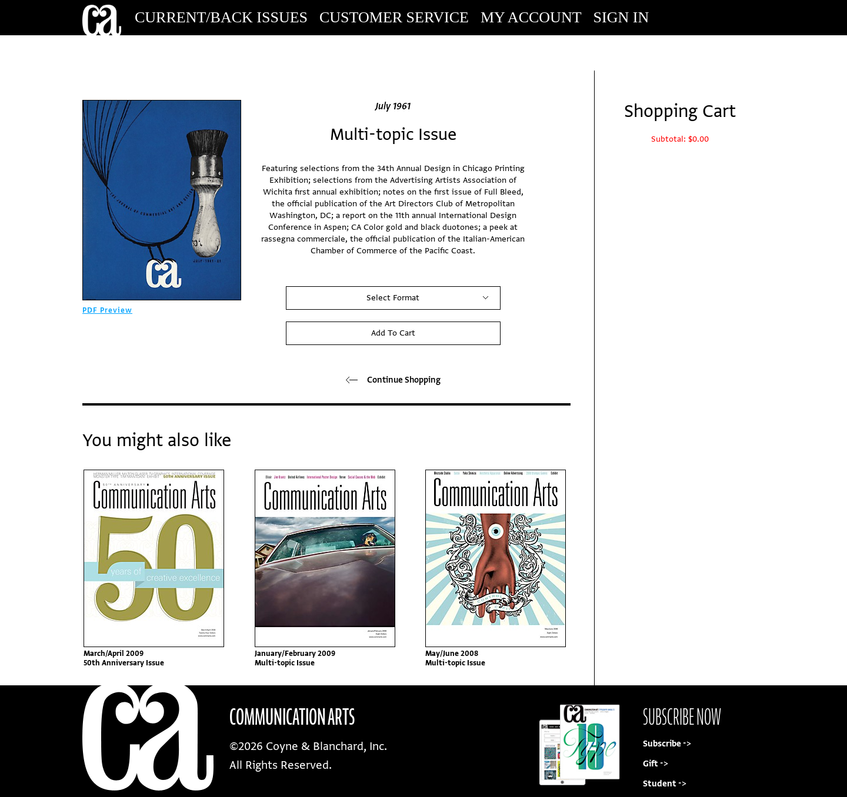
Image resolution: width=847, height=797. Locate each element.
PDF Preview (107, 310)
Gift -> (655, 763)
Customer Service (394, 17)
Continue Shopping (393, 380)
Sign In (621, 17)
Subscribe (684, 52)
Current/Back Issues (221, 17)
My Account (531, 17)
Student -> (664, 783)
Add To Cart (393, 333)
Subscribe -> (667, 743)
